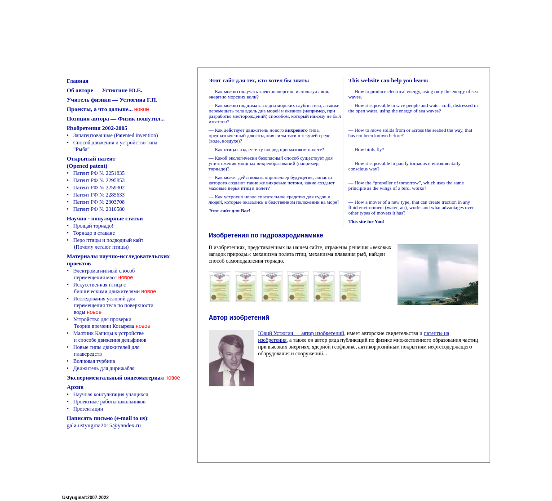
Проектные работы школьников (109, 401)
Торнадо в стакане (94, 233)
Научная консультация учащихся (110, 394)
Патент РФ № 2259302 (98, 187)
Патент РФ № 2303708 (98, 202)
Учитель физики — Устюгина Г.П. (112, 99)
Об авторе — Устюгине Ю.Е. (104, 90)
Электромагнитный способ (101, 274)
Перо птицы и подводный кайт (105, 243)
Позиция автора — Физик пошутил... (116, 118)
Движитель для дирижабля (104, 368)
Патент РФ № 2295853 (98, 180)
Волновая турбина (94, 361)
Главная (78, 80)
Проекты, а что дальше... (100, 109)
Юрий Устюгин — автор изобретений (301, 333)
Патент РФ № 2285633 (98, 195)
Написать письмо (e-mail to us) (107, 418)
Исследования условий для (110, 305)
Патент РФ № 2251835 (98, 173)
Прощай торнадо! (93, 226)
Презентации (88, 409)
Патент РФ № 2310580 (98, 209)
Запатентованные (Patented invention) (115, 135)
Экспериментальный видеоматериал (115, 377)
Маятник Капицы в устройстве (106, 336)
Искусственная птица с (103, 288)
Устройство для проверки (100, 322)
